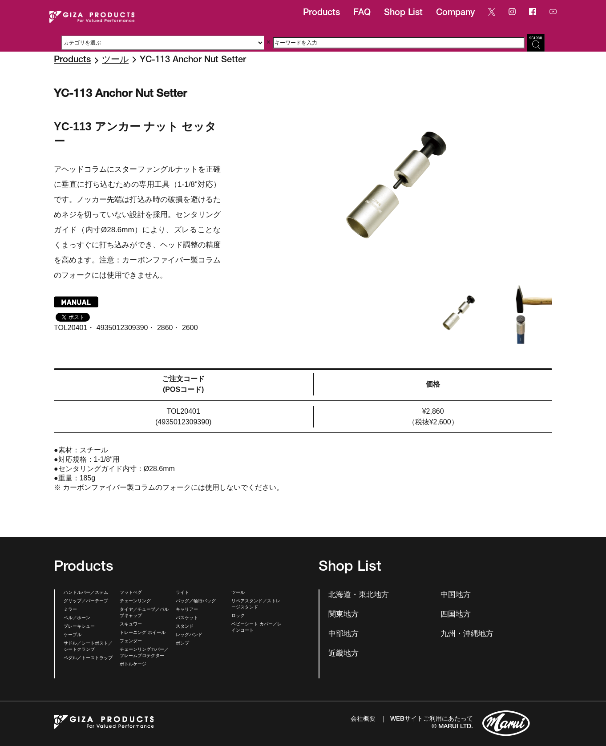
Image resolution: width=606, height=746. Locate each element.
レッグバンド (189, 635)
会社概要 (363, 719)
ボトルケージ (133, 664)
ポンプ (182, 643)
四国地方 (455, 615)
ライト (182, 593)
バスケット (187, 618)
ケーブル (72, 635)
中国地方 (455, 595)
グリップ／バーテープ (86, 601)
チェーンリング (135, 601)
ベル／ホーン (77, 618)
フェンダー (131, 641)
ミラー (70, 610)
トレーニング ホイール (143, 633)
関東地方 (343, 615)
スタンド (185, 627)
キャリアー (187, 610)
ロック (238, 616)
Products (321, 13)
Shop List (403, 13)
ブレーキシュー (79, 627)
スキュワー (131, 624)
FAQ (362, 13)
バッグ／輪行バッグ (196, 601)
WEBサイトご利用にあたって (431, 719)
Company (455, 13)
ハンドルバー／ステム (86, 593)
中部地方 (343, 634)
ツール (115, 60)
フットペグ (131, 593)
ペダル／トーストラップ (88, 658)
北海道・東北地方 (358, 595)
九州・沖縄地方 (466, 634)
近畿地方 (343, 654)
